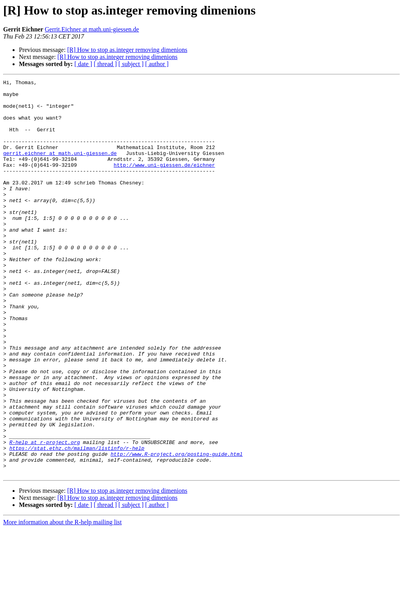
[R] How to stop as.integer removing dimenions (127, 49)
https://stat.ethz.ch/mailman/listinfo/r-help (76, 522)
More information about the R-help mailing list (62, 601)
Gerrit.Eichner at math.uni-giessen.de (92, 29)
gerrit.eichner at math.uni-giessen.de (60, 168)
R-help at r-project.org (44, 515)
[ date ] (83, 64)
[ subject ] (131, 64)
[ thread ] (105, 64)
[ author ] (157, 64)
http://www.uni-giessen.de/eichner (164, 182)
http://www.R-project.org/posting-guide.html (176, 529)
